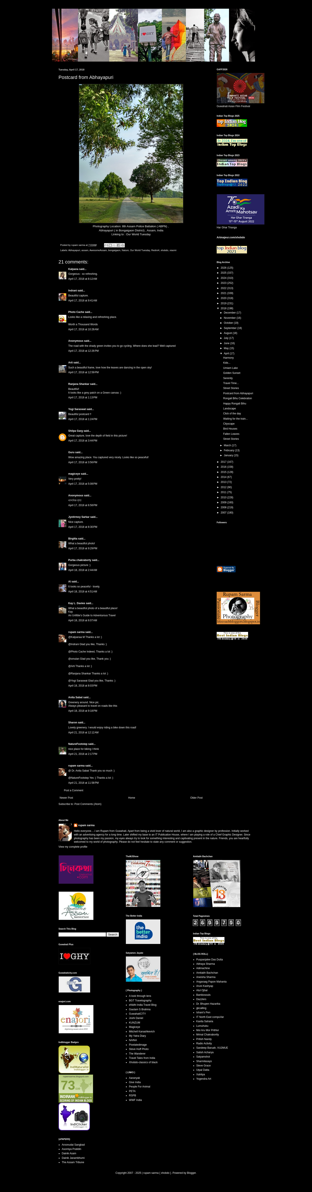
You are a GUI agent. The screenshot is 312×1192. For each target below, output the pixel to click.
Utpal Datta (202, 1069)
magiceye (74, 473)
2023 (224, 283)
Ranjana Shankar (78, 384)
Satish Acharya (205, 1052)
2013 (224, 482)
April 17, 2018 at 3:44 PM (82, 440)
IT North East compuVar (210, 1017)
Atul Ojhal (202, 990)
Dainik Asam (69, 1153)
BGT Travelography (140, 1000)
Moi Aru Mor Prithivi (207, 1030)
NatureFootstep (78, 744)
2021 (224, 293)
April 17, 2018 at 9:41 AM (82, 300)
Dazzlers (201, 999)
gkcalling (201, 1008)
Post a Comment (73, 790)
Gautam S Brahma (139, 1009)
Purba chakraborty (79, 560)
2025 (224, 272)
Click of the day (232, 413)
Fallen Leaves (231, 433)
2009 (224, 502)
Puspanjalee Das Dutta (209, 959)
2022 (224, 288)
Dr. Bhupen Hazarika (208, 1003)
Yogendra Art (203, 1078)
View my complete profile (72, 846)
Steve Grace (203, 1065)
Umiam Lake (230, 368)
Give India (135, 1082)
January (229, 455)
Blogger (191, 1172)
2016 (224, 466)
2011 (224, 492)
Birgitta (72, 538)
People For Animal (139, 1086)
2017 (224, 461)
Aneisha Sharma (206, 977)
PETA (132, 1091)
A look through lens (140, 995)
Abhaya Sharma (205, 963)
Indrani (72, 290)
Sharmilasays (204, 1061)
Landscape (229, 408)
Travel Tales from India (142, 1058)
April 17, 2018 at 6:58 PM (82, 505)
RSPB (132, 1095)
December (230, 312)
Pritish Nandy (204, 1039)
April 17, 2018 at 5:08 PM (82, 483)
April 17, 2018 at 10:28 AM (83, 329)
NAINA (133, 1040)
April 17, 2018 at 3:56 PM (82, 462)
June (227, 343)
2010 (224, 497)
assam (84, 250)
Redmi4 (155, 250)
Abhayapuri (74, 250)
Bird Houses (230, 428)
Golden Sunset (231, 372)
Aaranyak (134, 1077)
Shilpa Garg (75, 430)
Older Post (196, 797)
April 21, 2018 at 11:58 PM (83, 782)
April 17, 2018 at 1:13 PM (82, 397)
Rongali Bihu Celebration (237, 398)
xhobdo (164, 250)
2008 (224, 507)
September (230, 328)
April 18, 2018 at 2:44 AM (82, 570)
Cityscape (229, 423)
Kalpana (73, 269)
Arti (70, 362)
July (226, 338)
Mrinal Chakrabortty (207, 1034)
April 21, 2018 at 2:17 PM (82, 753)
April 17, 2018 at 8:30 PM (82, 526)
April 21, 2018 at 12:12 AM (83, 732)
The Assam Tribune (73, 1162)
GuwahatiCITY (137, 1013)
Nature (125, 250)
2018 (224, 308)
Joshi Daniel (136, 1018)
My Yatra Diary (137, 1035)
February (229, 450)
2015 (224, 472)
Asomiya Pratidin (71, 1149)
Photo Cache (76, 312)
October (229, 322)
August (228, 333)
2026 (224, 267)
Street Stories (231, 388)
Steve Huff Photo (139, 1049)
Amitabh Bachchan (207, 972)
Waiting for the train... (235, 418)
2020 (224, 298)
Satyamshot (203, 1056)
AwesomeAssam (98, 250)
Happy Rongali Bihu (234, 403)
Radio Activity (204, 1043)
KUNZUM (134, 1022)
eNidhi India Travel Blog (142, 1004)
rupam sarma (76, 632)
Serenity (228, 378)
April (227, 353)
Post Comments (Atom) (87, 804)
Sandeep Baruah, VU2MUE (212, 1047)
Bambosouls (203, 994)
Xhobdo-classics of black (143, 1062)
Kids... (226, 362)
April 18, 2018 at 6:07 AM (82, 620)
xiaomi (173, 250)
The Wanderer (137, 1053)
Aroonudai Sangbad (73, 1144)
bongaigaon (114, 250)
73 (68, 1085)
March (228, 445)
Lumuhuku (202, 1025)
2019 (224, 303)
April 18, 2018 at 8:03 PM (82, 685)
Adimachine (203, 968)
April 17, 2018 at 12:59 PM (83, 372)
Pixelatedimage (138, 1044)
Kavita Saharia (204, 1021)
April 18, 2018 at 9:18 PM (82, 710)
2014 (224, 477)
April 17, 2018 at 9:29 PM (82, 548)
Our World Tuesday (138, 234)
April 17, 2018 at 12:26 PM (83, 350)
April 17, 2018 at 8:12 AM (82, 278)
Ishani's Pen (203, 1012)
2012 (224, 487)
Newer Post (66, 797)
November (230, 317)
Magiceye (134, 1026)
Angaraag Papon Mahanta (211, 981)
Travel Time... (231, 383)
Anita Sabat (75, 697)
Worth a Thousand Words (83, 324)
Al (69, 581)
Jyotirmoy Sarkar (78, 516)
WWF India (135, 1100)
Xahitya (200, 1074)
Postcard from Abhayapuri (238, 393)
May (226, 348)
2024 (224, 278)
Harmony (228, 357)
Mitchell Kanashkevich (142, 1031)
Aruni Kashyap (204, 986)
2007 (224, 512)
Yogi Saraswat (77, 409)
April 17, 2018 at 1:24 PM (82, 419)
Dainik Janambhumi (73, 1157)
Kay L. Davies (76, 603)
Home (131, 797)
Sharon (72, 722)
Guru (71, 452)
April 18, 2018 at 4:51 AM (82, 591)
